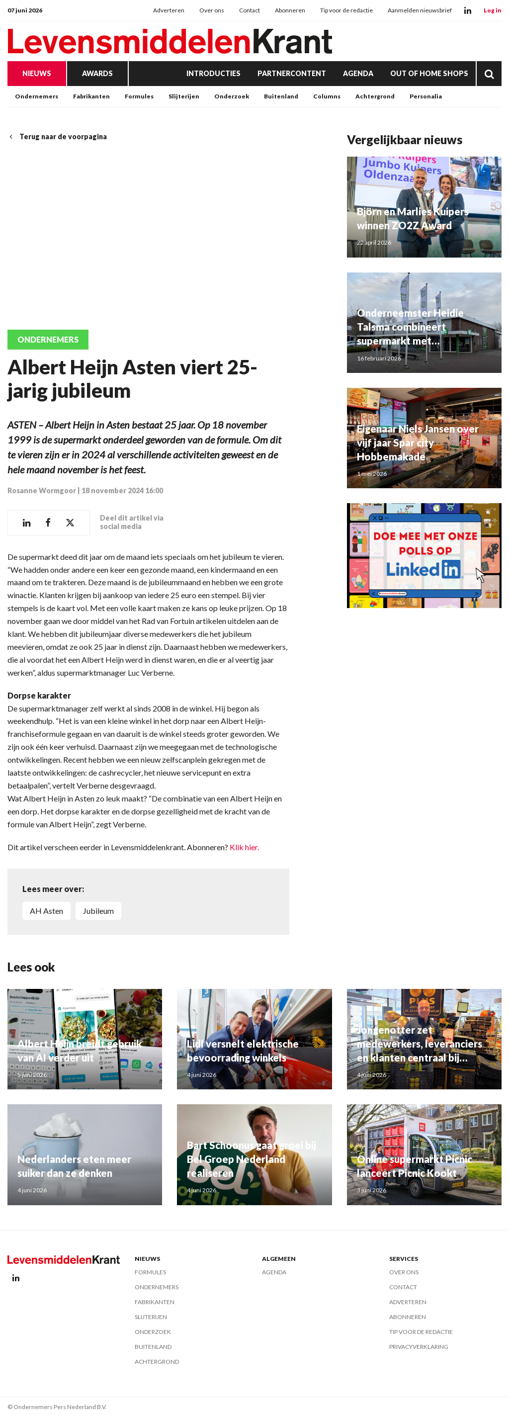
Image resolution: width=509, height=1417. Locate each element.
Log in (493, 10)
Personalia (426, 96)
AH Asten (46, 910)
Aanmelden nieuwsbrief (420, 10)
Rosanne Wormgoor (41, 490)
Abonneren (290, 10)
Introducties (213, 73)
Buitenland (281, 96)
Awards (97, 73)
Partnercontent (291, 73)
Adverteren (168, 10)
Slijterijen (184, 96)
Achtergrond (375, 96)
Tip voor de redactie (346, 10)
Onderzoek (231, 96)
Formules (139, 96)
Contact (249, 10)
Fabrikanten (91, 96)
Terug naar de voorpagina (57, 136)
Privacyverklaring (418, 1346)
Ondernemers (36, 96)
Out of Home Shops (429, 73)
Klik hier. (244, 847)
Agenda (358, 73)
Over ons (211, 10)
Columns (326, 96)
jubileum (98, 910)
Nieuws (36, 73)
